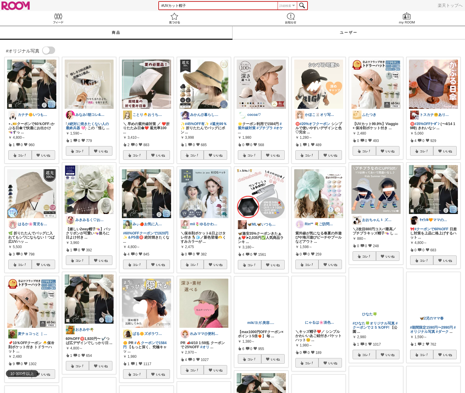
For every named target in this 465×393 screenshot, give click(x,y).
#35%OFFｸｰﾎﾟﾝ (427, 124)
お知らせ (290, 18)
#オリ (204, 347)
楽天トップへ (450, 5)
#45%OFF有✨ (197, 124)
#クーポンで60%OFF (432, 229)
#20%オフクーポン (315, 124)
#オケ (278, 128)
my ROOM (407, 18)
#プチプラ (265, 128)
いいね (45, 155)
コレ (22, 155)
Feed (58, 18)
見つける (174, 18)
